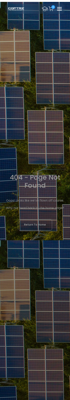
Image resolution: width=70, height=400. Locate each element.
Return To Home (35, 224)
